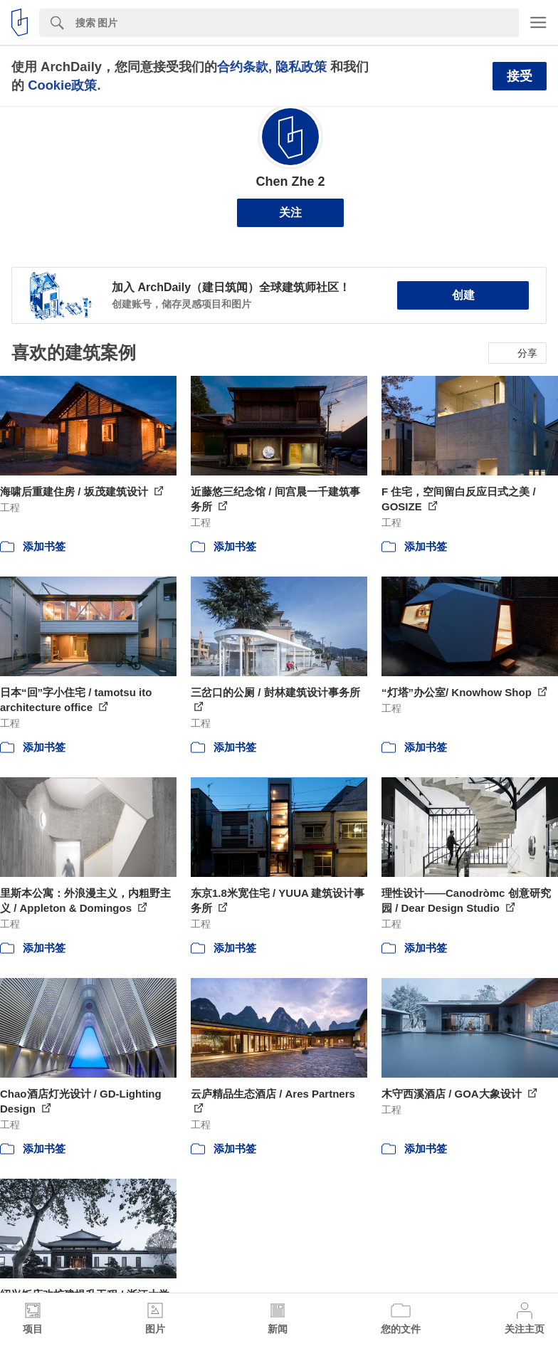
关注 (290, 212)
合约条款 (242, 66)
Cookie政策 (62, 85)
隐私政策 (301, 66)
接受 (519, 76)
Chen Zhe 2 (290, 181)
